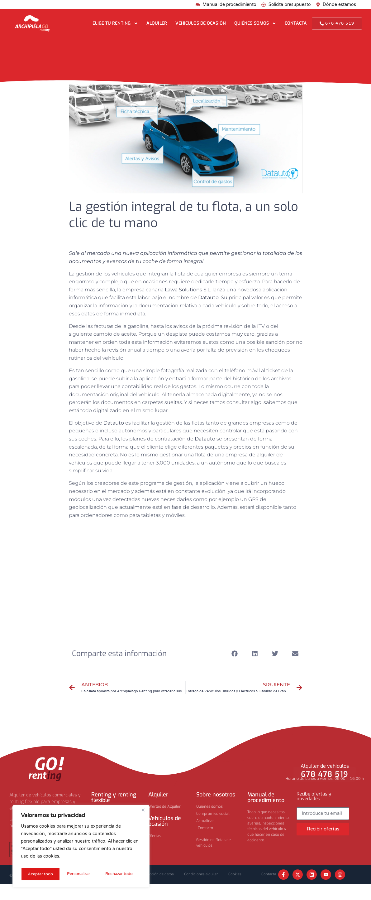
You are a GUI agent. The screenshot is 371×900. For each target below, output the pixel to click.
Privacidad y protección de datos (158, 875)
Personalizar (38, 874)
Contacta (296, 23)
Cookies (166, 889)
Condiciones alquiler (215, 875)
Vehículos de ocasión (200, 23)
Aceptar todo (122, 874)
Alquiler (156, 23)
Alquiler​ (158, 794)
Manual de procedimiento (265, 797)
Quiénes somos (255, 23)
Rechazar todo (79, 874)
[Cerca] (143, 812)
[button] (235, 653)
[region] (81, 847)
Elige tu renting (115, 23)
